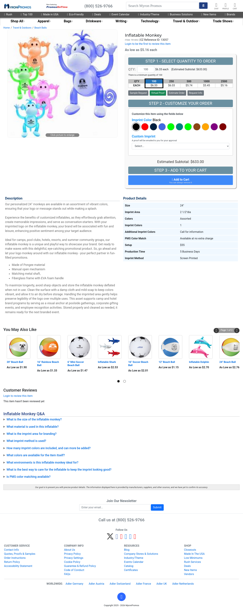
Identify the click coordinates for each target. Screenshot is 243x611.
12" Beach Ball (167, 362)
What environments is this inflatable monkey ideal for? (42, 462)
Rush (8, 14)
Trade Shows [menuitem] (222, 21)
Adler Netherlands (183, 583)
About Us (69, 549)
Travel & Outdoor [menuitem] (185, 21)
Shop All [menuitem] (17, 21)
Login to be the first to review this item (148, 43)
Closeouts (190, 549)
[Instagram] (126, 538)
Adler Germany (74, 583)
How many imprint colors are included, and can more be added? (49, 448)
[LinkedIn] (130, 538)
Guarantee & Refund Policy (80, 566)
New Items (208, 14)
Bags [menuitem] (67, 21)
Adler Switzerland (120, 583)
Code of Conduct (74, 570)
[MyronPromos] (17, 6)
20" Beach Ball (15, 362)
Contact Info (11, 549)
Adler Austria (96, 583)
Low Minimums (193, 557)
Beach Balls (40, 27)
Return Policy (12, 562)
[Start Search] (203, 5)
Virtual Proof (157, 93)
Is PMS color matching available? (29, 476)
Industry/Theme (148, 14)
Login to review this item (18, 395)
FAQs (67, 574)
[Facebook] (117, 538)
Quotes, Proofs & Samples (19, 553)
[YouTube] (135, 538)
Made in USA (49, 14)
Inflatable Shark (107, 362)
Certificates (131, 570)
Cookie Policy (72, 562)
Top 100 (27, 14)
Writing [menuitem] (121, 21)
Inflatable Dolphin (199, 362)
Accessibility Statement (18, 566)
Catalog (128, 566)
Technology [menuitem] (150, 21)
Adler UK (161, 583)
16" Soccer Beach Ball (138, 363)
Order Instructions (15, 557)
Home (6, 27)
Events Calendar (133, 562)
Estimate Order (177, 93)
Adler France (143, 583)
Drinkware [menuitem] (93, 21)
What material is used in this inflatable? (33, 426)
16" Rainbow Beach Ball (48, 363)
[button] (136, 127)
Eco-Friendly (75, 14)
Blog (126, 549)
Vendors (189, 574)
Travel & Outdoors (22, 27)
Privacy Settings (73, 557)
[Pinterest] (121, 538)
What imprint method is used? (26, 441)
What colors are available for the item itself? (36, 455)
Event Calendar (119, 14)
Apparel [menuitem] (43, 21)
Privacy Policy (72, 553)
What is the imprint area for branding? (32, 433)
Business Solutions (180, 14)
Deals (96, 14)
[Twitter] (110, 538)
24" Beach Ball (227, 362)
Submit (157, 507)
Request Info (195, 93)
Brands (230, 14)
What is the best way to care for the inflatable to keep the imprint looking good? (59, 469)
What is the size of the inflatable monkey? (34, 419)
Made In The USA (194, 553)
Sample (138, 93)
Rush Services (192, 562)
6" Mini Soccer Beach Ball (76, 363)
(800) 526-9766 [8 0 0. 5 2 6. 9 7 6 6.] (130, 520)
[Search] (162, 6)
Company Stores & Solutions (141, 553)
